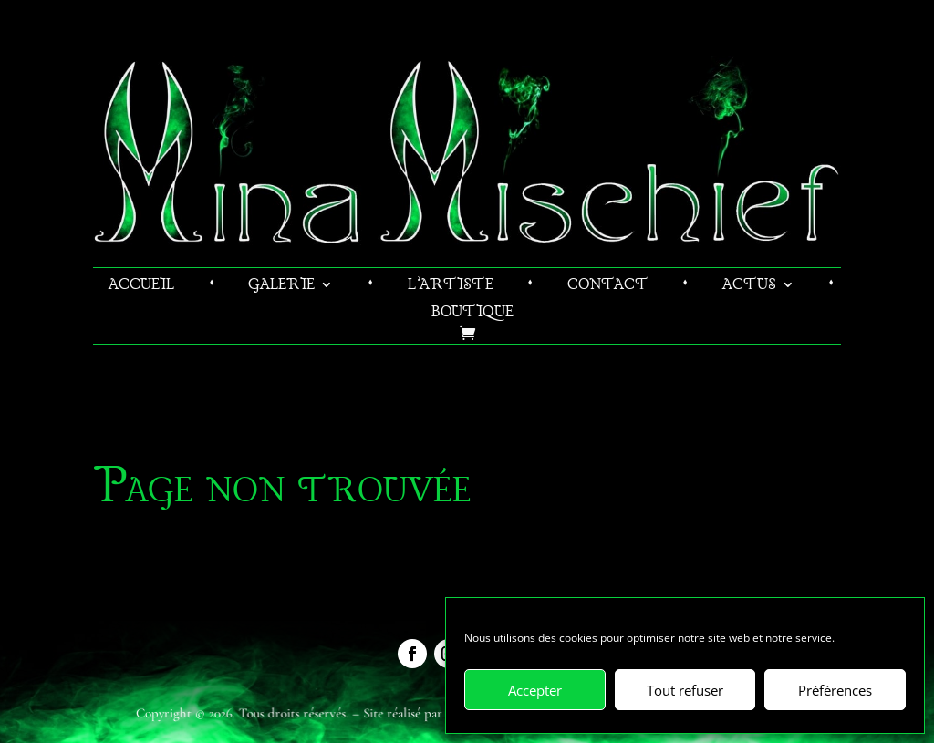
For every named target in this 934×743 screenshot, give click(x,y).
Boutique (472, 314)
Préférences (835, 690)
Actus (749, 286)
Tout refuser (685, 690)
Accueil (141, 286)
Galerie (281, 286)
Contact (608, 286)
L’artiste (450, 286)
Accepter (535, 690)
